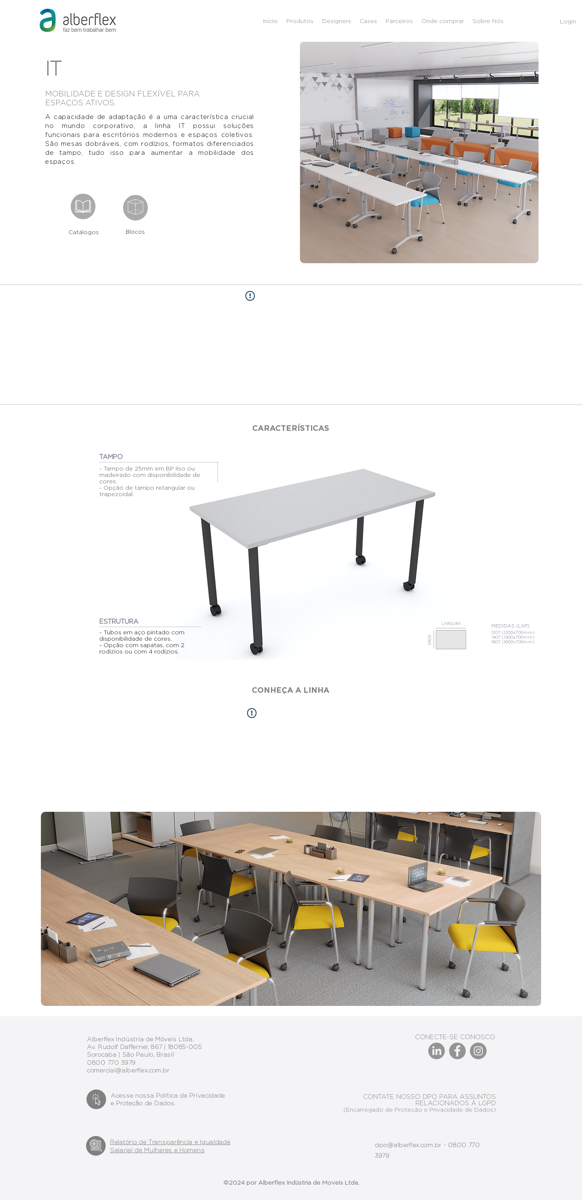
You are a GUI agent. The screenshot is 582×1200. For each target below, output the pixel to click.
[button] (399, 21)
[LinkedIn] (436, 1051)
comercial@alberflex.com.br (128, 1070)
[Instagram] (478, 1051)
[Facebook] (457, 1051)
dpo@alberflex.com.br (408, 1145)
